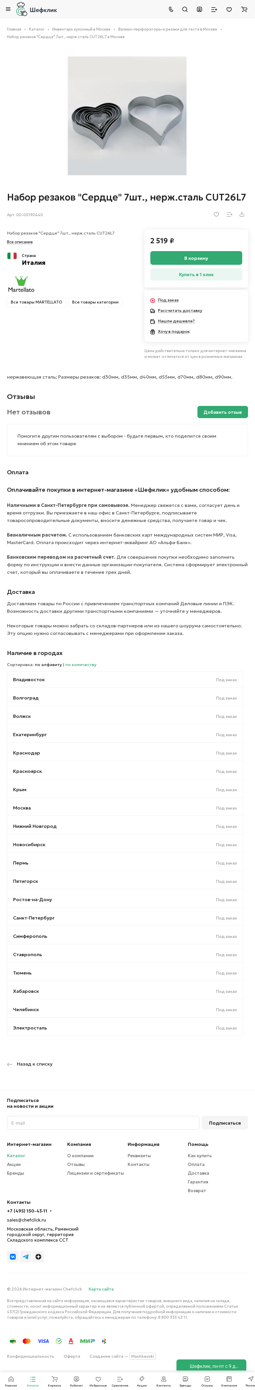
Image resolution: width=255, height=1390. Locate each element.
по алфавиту (48, 664)
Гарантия (198, 1182)
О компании (80, 1155)
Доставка (198, 1173)
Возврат (197, 1190)
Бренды (15, 1173)
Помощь (198, 1144)
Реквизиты (139, 1155)
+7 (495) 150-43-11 (27, 1211)
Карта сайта (101, 1289)
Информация (143, 1144)
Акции (14, 1164)
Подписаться (225, 1123)
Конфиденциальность (30, 1356)
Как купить (200, 1155)
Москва (22, 808)
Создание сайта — (123, 1356)
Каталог (16, 1155)
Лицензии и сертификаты (95, 1173)
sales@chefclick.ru (26, 1220)
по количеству (81, 664)
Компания (79, 1144)
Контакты (138, 1164)
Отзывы (76, 1164)
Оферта (72, 1356)
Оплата (196, 1164)
